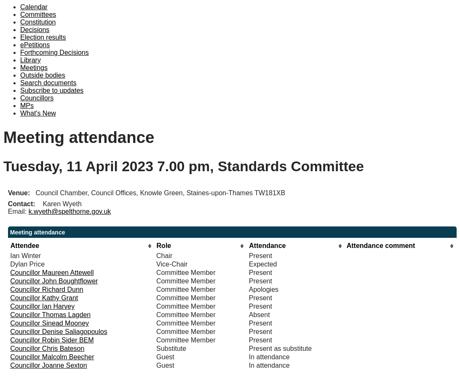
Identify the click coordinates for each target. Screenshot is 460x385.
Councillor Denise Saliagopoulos (58, 331)
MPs (27, 105)
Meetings (34, 67)
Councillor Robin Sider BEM (52, 340)
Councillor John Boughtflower (54, 281)
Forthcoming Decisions (54, 52)
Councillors (36, 98)
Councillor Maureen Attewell (52, 272)
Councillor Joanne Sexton (48, 365)
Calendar (34, 7)
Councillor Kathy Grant (44, 298)
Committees (38, 14)
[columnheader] (81, 246)
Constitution (38, 22)
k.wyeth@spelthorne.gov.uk (70, 211)
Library (30, 60)
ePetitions (35, 44)
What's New (38, 113)
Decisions (34, 29)
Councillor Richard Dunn (46, 289)
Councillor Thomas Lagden (50, 314)
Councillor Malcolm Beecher (52, 357)
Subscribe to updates (51, 90)
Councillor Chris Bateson (47, 348)
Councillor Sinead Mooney (49, 323)
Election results (43, 37)
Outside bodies (42, 75)
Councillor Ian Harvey (42, 306)
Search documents (48, 82)
